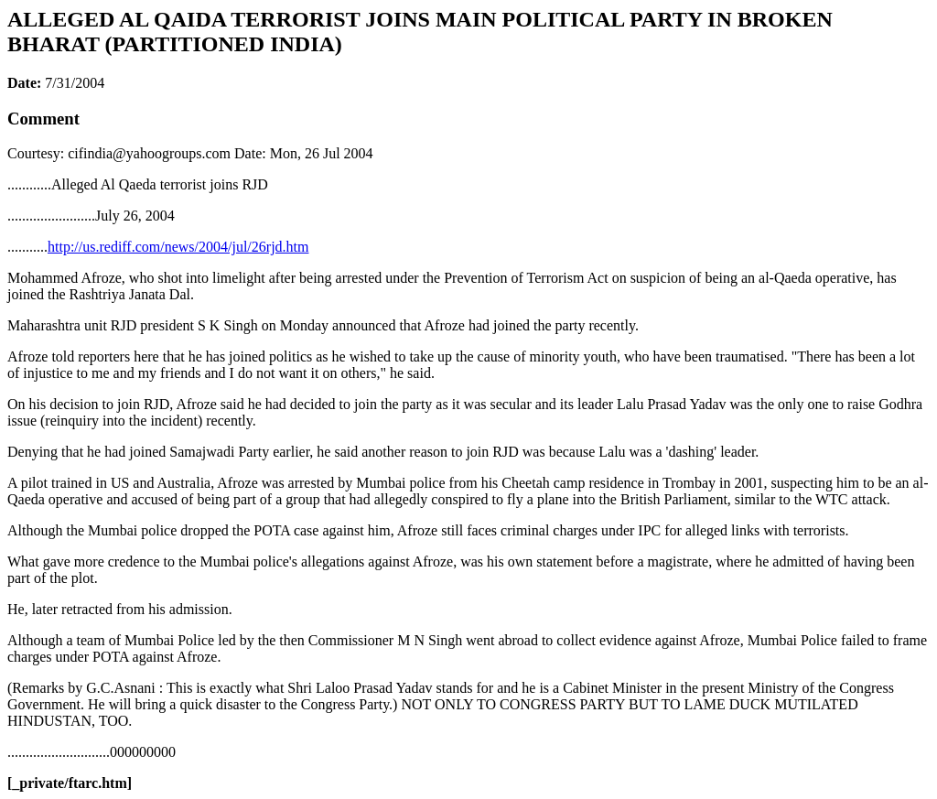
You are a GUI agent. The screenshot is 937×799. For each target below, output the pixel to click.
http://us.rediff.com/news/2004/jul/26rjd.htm (178, 246)
